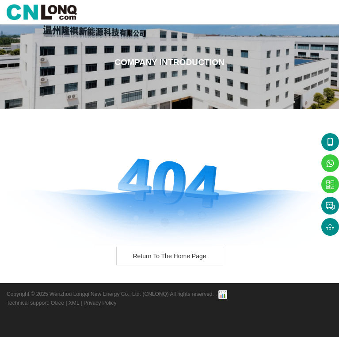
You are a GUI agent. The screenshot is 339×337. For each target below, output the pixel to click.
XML (74, 303)
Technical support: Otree (35, 303)
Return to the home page (169, 256)
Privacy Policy (100, 303)
